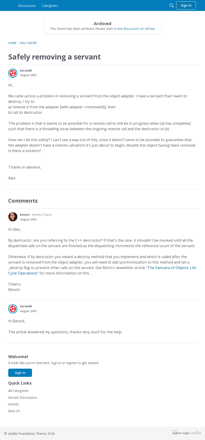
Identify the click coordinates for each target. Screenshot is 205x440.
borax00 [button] (26, 70)
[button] (12, 73)
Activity (13, 404)
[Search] (172, 5)
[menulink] (47, 5)
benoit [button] (25, 215)
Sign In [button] (20, 372)
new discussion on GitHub (136, 28)
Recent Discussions (22, 397)
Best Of (14, 411)
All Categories (18, 390)
